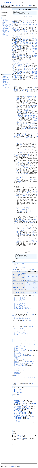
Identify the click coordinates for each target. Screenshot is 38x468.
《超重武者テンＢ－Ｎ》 (18, 350)
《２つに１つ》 (4, 86)
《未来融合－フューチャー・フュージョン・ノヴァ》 (23, 308)
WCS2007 (16, 221)
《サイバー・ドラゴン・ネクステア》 (30, 58)
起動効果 (34, 282)
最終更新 (30, 5)
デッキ (23, 49)
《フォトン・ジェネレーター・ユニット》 (21, 307)
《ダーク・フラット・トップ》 (29, 133)
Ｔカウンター (4, 80)
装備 (17, 208)
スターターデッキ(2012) (18, 409)
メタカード (28, 36)
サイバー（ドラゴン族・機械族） (19, 263)
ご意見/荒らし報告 (5, 33)
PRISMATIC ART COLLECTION (19, 422)
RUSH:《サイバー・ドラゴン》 (19, 252)
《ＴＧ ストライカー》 (18, 352)
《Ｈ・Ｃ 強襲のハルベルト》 (19, 353)
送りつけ (14, 55)
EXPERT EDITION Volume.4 (23, 175)
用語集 (3, 28)
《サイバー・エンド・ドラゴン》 (21, 61)
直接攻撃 (15, 90)
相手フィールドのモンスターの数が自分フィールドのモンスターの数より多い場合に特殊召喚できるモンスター (26, 379)
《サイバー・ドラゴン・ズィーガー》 (19, 65)
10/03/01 (17, 120)
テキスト (19, 146)
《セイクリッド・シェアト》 (19, 348)
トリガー (18, 72)
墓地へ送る (35, 39)
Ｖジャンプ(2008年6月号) (22, 165)
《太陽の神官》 (26, 110)
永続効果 (34, 280)
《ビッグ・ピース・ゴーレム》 (30, 109)
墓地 (13, 24)
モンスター (32, 24)
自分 (17, 439)
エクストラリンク (34, 51)
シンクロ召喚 (20, 105)
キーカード (24, 60)
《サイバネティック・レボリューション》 (21, 312)
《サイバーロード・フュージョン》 (20, 332)
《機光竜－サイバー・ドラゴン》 (19, 267)
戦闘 (20, 127)
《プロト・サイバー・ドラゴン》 (18, 280)
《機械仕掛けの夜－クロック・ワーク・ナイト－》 (23, 38)
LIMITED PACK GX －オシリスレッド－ (20, 428)
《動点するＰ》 (4, 81)
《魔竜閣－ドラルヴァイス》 (6, 79)
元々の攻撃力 (31, 367)
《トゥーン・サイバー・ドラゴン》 (20, 363)
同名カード (19, 241)
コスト (26, 211)
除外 (21, 76)
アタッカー (22, 27)
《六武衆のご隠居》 (17, 356)
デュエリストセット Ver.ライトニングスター (21, 411)
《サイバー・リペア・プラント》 (19, 305)
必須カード (16, 154)
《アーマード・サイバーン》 (19, 317)
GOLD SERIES (16, 405)
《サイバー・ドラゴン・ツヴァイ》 (28, 111)
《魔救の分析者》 (17, 372)
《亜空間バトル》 (4, 76)
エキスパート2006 (18, 219)
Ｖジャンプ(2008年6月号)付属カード (24, 234)
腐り (13, 79)
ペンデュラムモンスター (21, 40)
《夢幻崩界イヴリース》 (23, 55)
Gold (26, 405)
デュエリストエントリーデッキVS (19, 415)
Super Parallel (17, 420)
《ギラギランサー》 (17, 358)
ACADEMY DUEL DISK (20, 162)
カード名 (26, 76)
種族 (23, 128)
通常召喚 (15, 89)
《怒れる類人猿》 (30, 96)
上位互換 (25, 127)
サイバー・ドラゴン (22, 53)
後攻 (25, 203)
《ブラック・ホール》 (25, 228)
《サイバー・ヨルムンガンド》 (19, 300)
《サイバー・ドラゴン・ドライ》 (18, 286)
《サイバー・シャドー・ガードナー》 (22, 173)
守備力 (26, 365)
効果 (19, 149)
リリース (27, 28)
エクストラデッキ (22, 43)
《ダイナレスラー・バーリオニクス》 (20, 349)
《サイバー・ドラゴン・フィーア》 (18, 287)
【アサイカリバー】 (19, 392)
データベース (4, 29)
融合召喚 (33, 238)
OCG (27, 199)
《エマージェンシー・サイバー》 (18, 33)
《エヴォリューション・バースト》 (22, 73)
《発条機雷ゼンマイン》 (25, 42)
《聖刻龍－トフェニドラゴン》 (19, 361)
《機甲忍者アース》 (17, 357)
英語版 (4, 21)
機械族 (30, 16)
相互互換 (19, 125)
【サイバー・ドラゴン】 (17, 60)
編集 (11, 5)
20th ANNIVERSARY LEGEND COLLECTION (21, 419)
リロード (24, 5)
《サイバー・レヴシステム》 (19, 306)
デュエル (30, 219)
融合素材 (15, 41)
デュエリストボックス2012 (18, 407)
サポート (29, 128)
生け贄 (24, 195)
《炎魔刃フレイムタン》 (5, 77)
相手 (16, 45)
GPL (19, 466)
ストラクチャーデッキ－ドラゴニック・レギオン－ (22, 408)
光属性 (27, 16)
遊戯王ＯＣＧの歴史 (5, 25)
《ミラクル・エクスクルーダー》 (6, 78)
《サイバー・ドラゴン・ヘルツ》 (18, 277)
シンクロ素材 (34, 105)
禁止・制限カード (27, 221)
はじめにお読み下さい (5, 20)
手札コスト (15, 58)
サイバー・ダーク (27, 192)
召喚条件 (20, 36)
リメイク (14, 266)
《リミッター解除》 (29, 22)
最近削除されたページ (5, 31)
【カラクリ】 (23, 135)
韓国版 (6, 21)
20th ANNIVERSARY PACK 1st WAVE (20, 416)
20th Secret (33, 421)
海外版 (4, 27)
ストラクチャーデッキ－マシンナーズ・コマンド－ (22, 174)
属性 (25, 128)
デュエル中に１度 (32, 344)
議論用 (4, 34)
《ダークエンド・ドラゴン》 (24, 208)
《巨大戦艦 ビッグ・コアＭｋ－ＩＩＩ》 (21, 368)
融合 (20, 77)
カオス (29, 24)
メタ (16, 123)
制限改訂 (18, 98)
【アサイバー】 (16, 390)
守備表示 (29, 368)
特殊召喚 (21, 20)
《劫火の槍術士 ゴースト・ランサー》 (20, 359)
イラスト (26, 163)
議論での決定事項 (6, 35)
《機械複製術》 (22, 78)
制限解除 (35, 120)
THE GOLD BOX (17, 410)
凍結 (13, 5)
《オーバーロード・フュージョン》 (22, 24)
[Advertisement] (5, 56)
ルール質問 (4, 35)
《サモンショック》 (5, 82)
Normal (24, 405)
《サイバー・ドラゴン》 (10, 2)
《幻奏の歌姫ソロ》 (25, 149)
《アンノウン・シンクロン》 (19, 344)
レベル (13, 28)
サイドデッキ (34, 36)
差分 (16, 5)
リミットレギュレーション (6, 26)
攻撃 (22, 90)
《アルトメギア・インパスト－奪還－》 (6, 85)
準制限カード (18, 107)
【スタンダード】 (24, 87)
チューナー (26, 344)
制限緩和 (20, 112)
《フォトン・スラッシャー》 (29, 125)
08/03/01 (29, 106)
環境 (19, 59)
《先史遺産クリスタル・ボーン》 (19, 346)
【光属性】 (23, 220)
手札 (16, 76)
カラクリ (19, 31)
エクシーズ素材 (17, 29)
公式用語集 (6, 28)
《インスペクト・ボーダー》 (27, 56)
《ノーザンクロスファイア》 (6, 83)
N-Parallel (32, 416)
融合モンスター (15, 64)
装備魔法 (27, 207)
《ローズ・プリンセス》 (18, 355)
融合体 (17, 172)
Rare (14, 402)
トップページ (4, 19)
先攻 (32, 33)
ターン (35, 33)
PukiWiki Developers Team (13, 466)
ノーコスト (32, 49)
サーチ (26, 33)
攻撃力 (13, 21)
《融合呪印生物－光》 (28, 63)
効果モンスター (20, 250)
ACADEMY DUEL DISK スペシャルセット (21, 398)
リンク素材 (28, 65)
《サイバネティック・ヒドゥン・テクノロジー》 (22, 318)
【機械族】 (15, 42)
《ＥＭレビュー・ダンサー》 (19, 345)
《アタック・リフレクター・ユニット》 (19, 71)
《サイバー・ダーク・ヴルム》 (18, 289)
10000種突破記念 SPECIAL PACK (19, 421)
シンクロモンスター (24, 31)
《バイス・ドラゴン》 (19, 110)
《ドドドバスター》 (17, 364)
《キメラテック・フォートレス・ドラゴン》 (20, 35)
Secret (15, 420)
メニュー (3, 18)
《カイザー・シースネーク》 (19, 367)
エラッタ (20, 148)
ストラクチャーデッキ (27, 176)
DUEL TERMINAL (30, 165)
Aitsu (4, 465)
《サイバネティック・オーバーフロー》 (20, 311)
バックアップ (19, 5)
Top (1, 5)
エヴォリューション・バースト (23, 193)
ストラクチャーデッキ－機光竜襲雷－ (22, 167)
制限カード (35, 107)
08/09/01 (29, 107)
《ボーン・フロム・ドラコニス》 (24, 210)
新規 (27, 5)
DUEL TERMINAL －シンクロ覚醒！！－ (20, 401)
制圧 (16, 51)
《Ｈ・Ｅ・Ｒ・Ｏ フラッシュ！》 (6, 88)
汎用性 (15, 43)
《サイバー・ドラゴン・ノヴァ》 (24, 30)
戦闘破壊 (34, 56)
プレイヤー (29, 154)
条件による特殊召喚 (26, 343)
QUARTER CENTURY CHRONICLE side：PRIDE (22, 424)
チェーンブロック (16, 343)
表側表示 (16, 39)
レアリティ (25, 158)
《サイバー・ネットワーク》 (19, 310)
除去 (36, 49)
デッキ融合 (15, 77)
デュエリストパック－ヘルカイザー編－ (23, 155)
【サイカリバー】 (21, 92)
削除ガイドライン (4, 30)
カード (32, 45)
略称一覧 (4, 23)
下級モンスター (29, 20)
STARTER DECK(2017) (18, 417)
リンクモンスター (31, 326)
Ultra (28, 400)
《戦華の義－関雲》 (17, 373)
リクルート (29, 78)
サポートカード (34, 73)
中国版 (4, 22)
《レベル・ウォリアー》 (18, 354)
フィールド (14, 47)
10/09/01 (32, 120)
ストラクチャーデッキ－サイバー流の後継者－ (22, 423)
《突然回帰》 (16, 334)
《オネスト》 (23, 22)
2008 (34, 221)
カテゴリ (14, 53)
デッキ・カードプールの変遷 (6, 24)
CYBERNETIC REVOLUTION (18, 16)
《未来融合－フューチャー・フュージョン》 (30, 115)
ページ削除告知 (4, 32)
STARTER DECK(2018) (18, 418)
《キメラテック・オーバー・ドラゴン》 (19, 68)
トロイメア (26, 51)
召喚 (28, 195)
